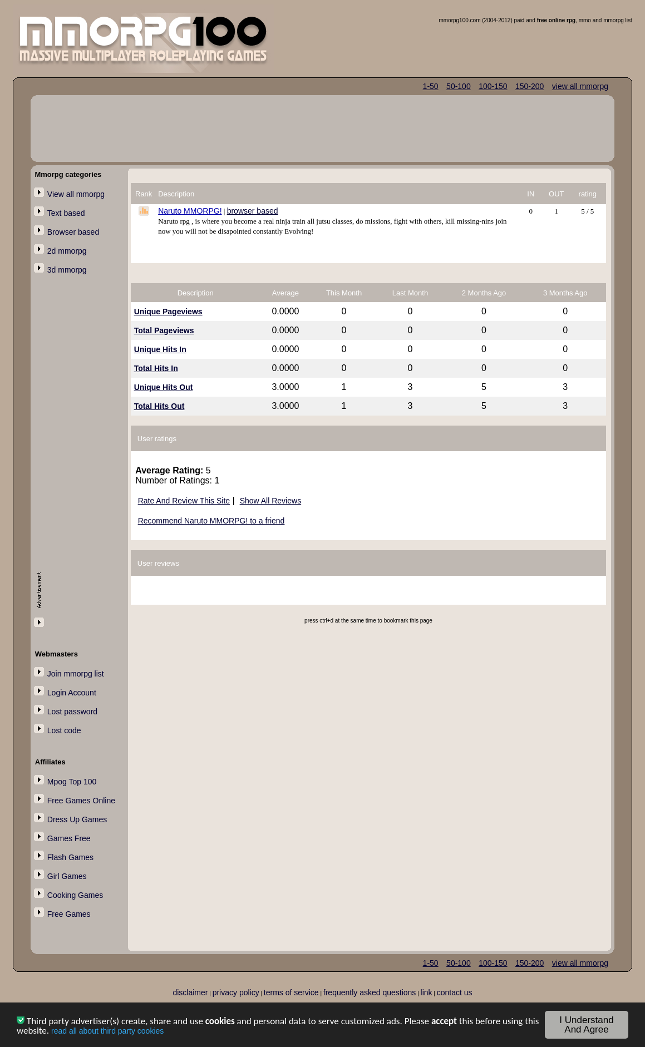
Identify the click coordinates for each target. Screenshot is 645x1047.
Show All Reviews (271, 500)
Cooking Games (75, 895)
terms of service (291, 992)
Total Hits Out (159, 406)
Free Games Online (81, 800)
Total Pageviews (164, 330)
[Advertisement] (81, 460)
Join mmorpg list (75, 673)
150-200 (529, 86)
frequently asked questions (369, 992)
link (426, 992)
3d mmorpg (67, 269)
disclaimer (190, 992)
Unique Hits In (160, 349)
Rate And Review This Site (184, 500)
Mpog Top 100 (71, 781)
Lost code (64, 730)
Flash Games (70, 857)
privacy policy (236, 992)
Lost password (72, 711)
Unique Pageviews (168, 311)
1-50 (431, 86)
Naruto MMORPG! (189, 210)
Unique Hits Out (163, 387)
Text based (66, 213)
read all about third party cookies (107, 1032)
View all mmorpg (76, 194)
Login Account (71, 692)
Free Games (69, 914)
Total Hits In (156, 368)
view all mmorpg (580, 86)
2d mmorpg (67, 250)
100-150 (493, 86)
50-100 (458, 86)
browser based (252, 210)
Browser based (73, 232)
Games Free (69, 838)
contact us (454, 992)
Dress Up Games (77, 819)
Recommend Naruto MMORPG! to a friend (211, 520)
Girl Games (67, 876)
